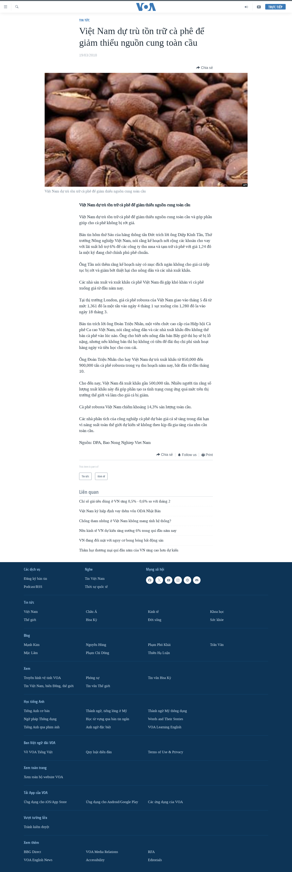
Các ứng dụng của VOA (165, 802)
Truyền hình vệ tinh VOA (42, 678)
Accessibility (95, 860)
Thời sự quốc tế (96, 587)
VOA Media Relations (102, 852)
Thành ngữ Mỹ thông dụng (167, 711)
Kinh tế (153, 611)
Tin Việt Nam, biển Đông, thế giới (49, 686)
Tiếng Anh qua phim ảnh (42, 727)
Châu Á (91, 611)
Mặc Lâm (31, 653)
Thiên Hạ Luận (159, 653)
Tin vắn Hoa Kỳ (159, 678)
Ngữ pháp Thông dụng (40, 719)
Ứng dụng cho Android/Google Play (112, 802)
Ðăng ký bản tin (35, 578)
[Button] (204, 68)
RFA (151, 852)
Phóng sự (92, 678)
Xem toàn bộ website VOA (43, 777)
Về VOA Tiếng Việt (38, 752)
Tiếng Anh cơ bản (37, 711)
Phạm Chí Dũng (97, 653)
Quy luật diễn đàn (99, 752)
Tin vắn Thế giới (98, 686)
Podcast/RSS (33, 587)
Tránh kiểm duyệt (36, 827)
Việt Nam (31, 611)
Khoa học (217, 611)
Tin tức (84, 20)
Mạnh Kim (31, 645)
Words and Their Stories (165, 719)
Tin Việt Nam (95, 578)
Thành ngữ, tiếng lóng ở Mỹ (106, 711)
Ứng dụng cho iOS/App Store (45, 802)
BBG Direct (32, 852)
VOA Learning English (164, 727)
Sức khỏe (217, 620)
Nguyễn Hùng (96, 645)
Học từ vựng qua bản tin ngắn (107, 719)
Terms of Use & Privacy (165, 752)
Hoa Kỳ (91, 620)
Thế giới (30, 620)
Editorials (155, 860)
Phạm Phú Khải (159, 645)
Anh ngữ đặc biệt (98, 727)
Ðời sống (154, 620)
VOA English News (38, 860)
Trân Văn (217, 645)
